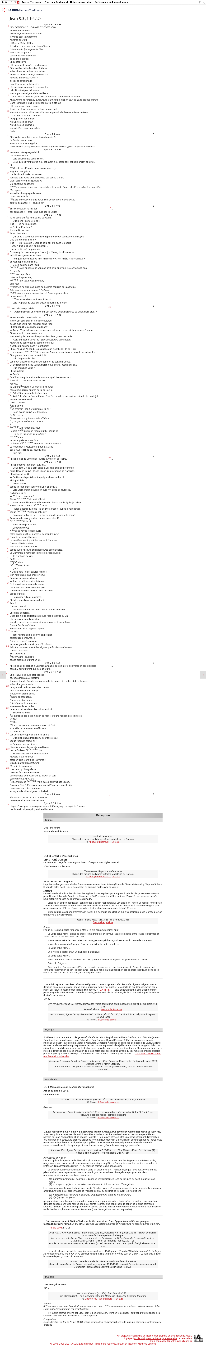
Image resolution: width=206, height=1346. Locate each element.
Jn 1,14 (116, 876)
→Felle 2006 (55, 1227)
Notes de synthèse (81, 2)
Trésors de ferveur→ (111, 1009)
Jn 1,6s (116, 842)
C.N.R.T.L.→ (106, 989)
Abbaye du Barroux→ (100, 842)
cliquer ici (187, 1341)
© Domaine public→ (103, 922)
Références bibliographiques (111, 2)
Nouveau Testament (56, 2)
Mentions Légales (147, 1343)
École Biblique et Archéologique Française (155, 1338)
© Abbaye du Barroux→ (98, 876)
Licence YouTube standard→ (100, 1298)
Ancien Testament (32, 2)
